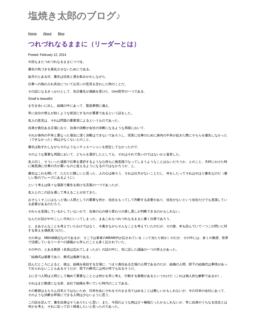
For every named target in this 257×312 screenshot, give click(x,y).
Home (32, 33)
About (47, 33)
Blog (61, 33)
